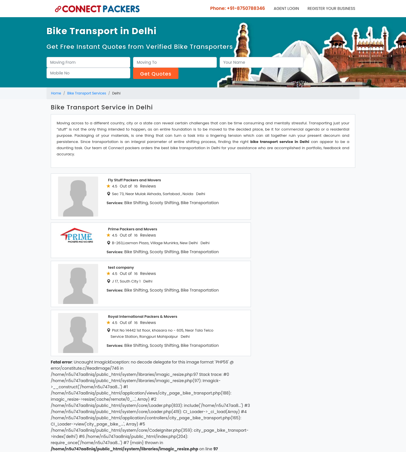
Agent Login (286, 8)
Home (56, 93)
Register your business (331, 8)
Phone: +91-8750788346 (237, 8)
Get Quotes (155, 73)
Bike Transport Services (86, 93)
